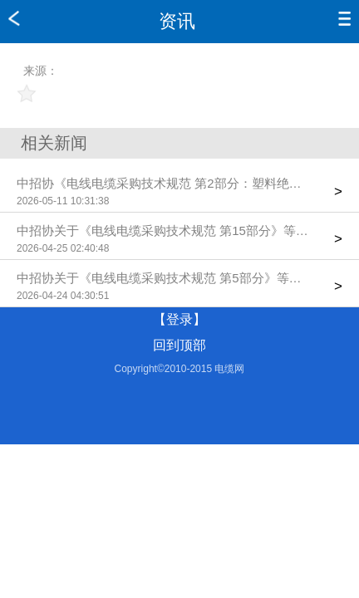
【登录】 (179, 319)
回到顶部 (179, 345)
